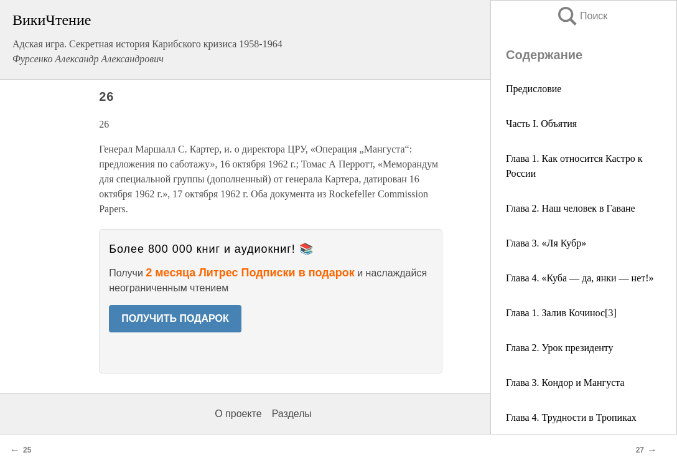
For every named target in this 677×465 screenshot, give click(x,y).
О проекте (238, 413)
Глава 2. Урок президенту (560, 347)
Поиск (582, 16)
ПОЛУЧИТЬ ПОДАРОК (175, 318)
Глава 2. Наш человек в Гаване (570, 208)
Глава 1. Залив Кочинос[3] (561, 313)
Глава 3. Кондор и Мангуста (565, 382)
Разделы (292, 413)
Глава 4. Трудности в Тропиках (571, 417)
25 (27, 450)
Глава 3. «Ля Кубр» (546, 243)
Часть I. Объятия (541, 123)
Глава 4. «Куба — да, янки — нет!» (580, 278)
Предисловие (533, 88)
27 (640, 450)
